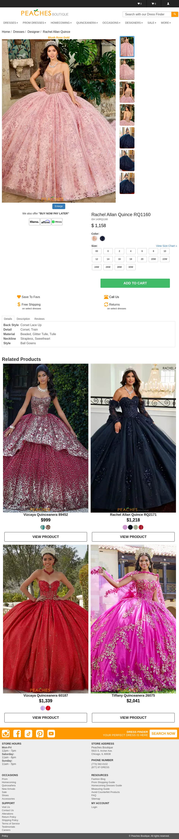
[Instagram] (5, 733)
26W (108, 267)
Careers (6, 830)
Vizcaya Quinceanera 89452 (46, 515)
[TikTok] (28, 733)
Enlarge (59, 206)
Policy (5, 836)
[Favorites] (140, 3)
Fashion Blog (98, 779)
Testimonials (8, 827)
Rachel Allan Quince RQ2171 (133, 515)
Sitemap (95, 798)
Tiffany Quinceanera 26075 (133, 695)
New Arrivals (8, 789)
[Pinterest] (40, 733)
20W (153, 259)
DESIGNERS (134, 22)
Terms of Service (11, 823)
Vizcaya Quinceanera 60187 (46, 695)
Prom (5, 779)
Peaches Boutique (140, 836)
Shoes (5, 795)
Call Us (114, 297)
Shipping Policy (10, 820)
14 (108, 259)
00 (96, 251)
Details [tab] (8, 318)
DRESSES (10, 22)
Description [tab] (23, 318)
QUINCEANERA (87, 22)
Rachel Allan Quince (56, 31)
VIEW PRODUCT (45, 537)
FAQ (93, 795)
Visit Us (6, 807)
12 (96, 259)
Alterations (7, 813)
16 (119, 259)
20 (142, 259)
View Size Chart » (166, 245)
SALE (152, 22)
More (166, 22)
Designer (33, 31)
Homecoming (9, 782)
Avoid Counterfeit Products (105, 792)
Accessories (8, 798)
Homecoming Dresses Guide (106, 785)
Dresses (18, 31)
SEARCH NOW (163, 733)
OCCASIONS (111, 22)
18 (131, 259)
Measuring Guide (100, 789)
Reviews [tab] (40, 318)
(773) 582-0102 (99, 764)
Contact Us (8, 810)
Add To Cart (135, 283)
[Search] (174, 14)
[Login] (168, 3)
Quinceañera (9, 785)
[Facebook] (17, 733)
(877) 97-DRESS (100, 767)
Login (94, 807)
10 (165, 251)
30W (130, 267)
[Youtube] (51, 733)
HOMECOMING (61, 22)
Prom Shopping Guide (103, 782)
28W (119, 267)
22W (165, 259)
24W (96, 267)
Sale (4, 792)
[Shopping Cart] (154, 3)
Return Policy (9, 817)
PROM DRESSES (34, 22)
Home (6, 31)
